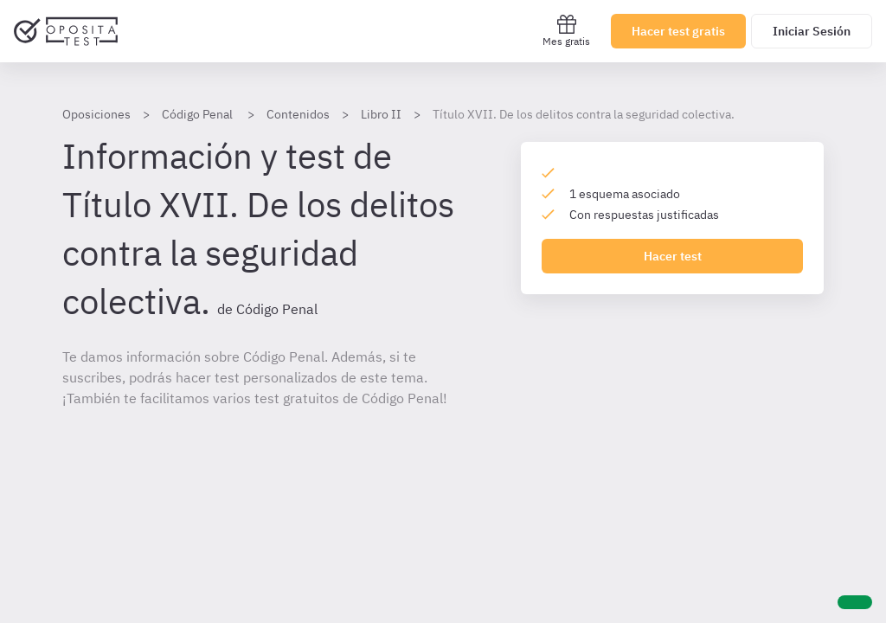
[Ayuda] (855, 602)
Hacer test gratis (678, 31)
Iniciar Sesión (812, 31)
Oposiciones (96, 114)
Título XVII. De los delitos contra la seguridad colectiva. (584, 114)
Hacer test (673, 256)
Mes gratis (566, 31)
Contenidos (298, 114)
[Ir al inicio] (66, 31)
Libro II (381, 114)
